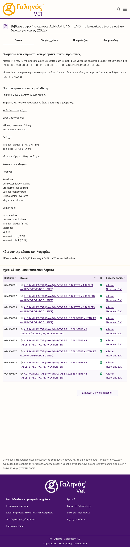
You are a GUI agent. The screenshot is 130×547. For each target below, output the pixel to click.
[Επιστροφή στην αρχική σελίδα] (65, 486)
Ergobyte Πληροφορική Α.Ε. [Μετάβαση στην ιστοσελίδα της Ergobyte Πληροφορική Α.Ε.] (67, 538)
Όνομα (24, 278)
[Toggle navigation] (125, 9)
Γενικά (18, 40)
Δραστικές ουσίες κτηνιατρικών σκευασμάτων (29, 512)
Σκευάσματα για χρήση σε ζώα (21, 519)
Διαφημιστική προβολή (78, 512)
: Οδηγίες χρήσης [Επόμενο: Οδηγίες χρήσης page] (97, 392)
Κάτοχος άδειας (115, 278)
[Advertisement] (65, 429)
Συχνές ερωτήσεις (76, 519)
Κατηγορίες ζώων (15, 526)
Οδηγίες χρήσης (49, 40)
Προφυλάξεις (80, 40)
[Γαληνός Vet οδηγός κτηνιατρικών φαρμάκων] (23, 9)
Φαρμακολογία (111, 40)
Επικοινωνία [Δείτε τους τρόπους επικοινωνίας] (80, 543)
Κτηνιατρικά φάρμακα (17, 506)
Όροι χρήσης (65, 543)
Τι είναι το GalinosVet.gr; (79, 506)
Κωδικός (9, 278)
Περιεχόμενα (49, 543)
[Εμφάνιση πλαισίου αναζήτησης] (119, 9)
